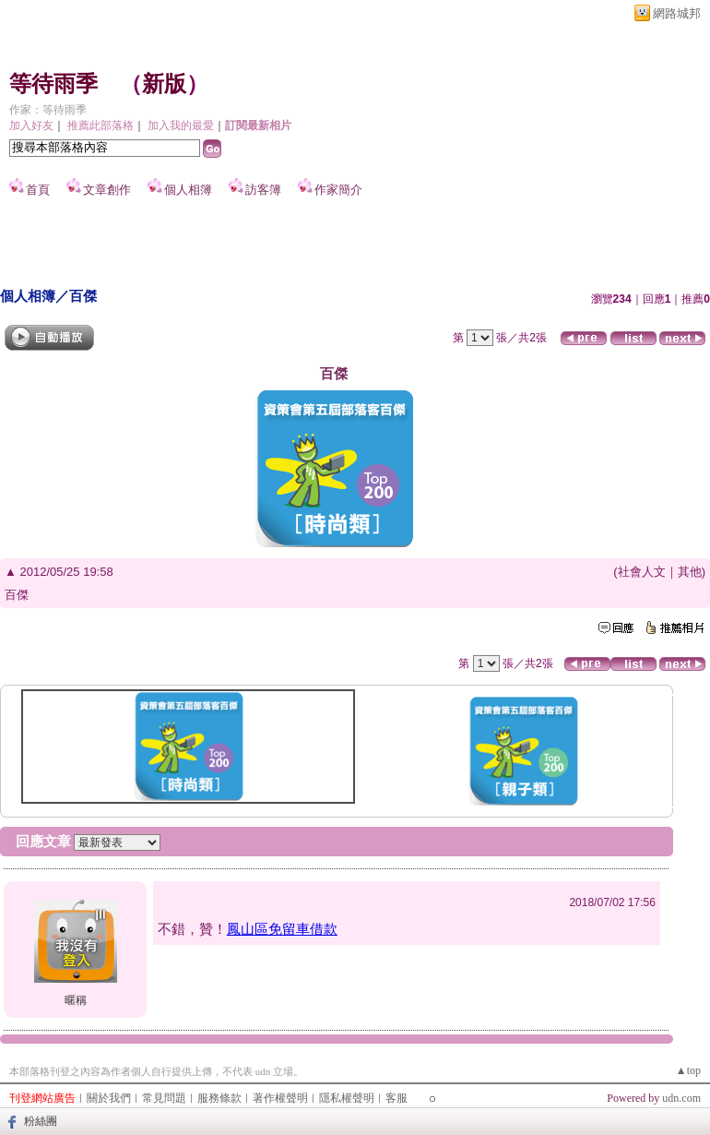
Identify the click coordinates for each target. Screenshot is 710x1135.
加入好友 (31, 125)
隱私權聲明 (346, 1098)
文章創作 (107, 190)
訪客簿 (263, 190)
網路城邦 (677, 13)
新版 (164, 84)
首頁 (38, 190)
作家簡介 (338, 190)
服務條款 (219, 1098)
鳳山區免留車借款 (282, 929)
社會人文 (642, 572)
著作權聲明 (280, 1098)
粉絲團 (40, 1121)
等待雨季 (53, 84)
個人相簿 (188, 190)
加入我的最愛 (181, 125)
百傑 (83, 296)
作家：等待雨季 (48, 109)
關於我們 (109, 1098)
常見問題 (164, 1098)
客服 (396, 1098)
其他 (690, 572)
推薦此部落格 (100, 125)
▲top (688, 1070)
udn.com (681, 1098)
